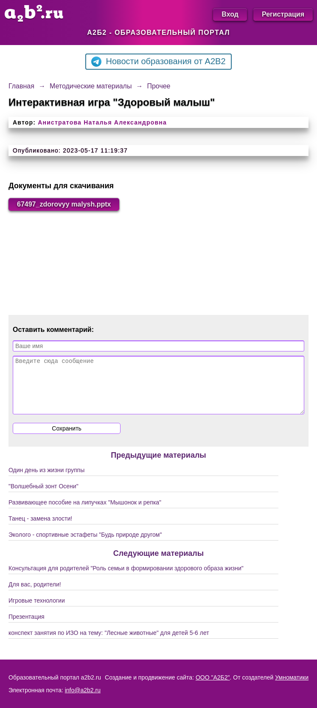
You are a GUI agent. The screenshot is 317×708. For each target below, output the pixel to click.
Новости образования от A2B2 (158, 62)
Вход (230, 14)
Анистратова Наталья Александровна (102, 122)
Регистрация (283, 14)
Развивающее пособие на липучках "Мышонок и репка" (84, 512)
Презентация (26, 626)
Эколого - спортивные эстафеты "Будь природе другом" (85, 544)
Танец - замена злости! (40, 528)
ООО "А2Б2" (213, 677)
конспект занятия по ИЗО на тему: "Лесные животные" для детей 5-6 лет (108, 643)
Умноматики (292, 677)
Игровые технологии (36, 610)
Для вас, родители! (34, 594)
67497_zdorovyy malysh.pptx (64, 204)
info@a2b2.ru (83, 690)
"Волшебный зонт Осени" (43, 496)
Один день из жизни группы (46, 480)
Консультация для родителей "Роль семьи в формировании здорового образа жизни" (126, 578)
